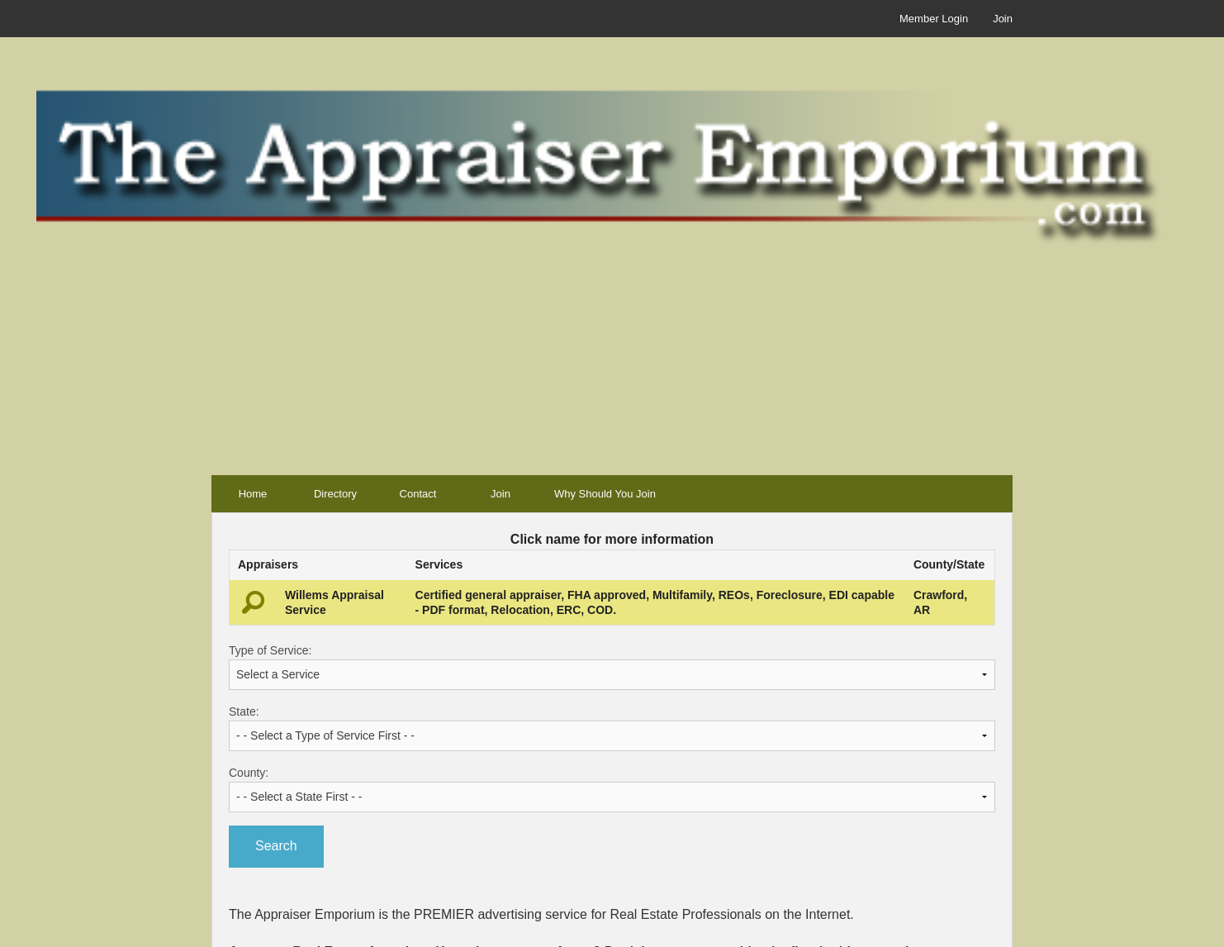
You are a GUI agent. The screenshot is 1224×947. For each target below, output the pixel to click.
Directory (335, 494)
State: (612, 728)
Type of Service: (612, 667)
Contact (418, 494)
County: (612, 789)
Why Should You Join (605, 494)
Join (1003, 18)
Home (253, 494)
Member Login (933, 18)
